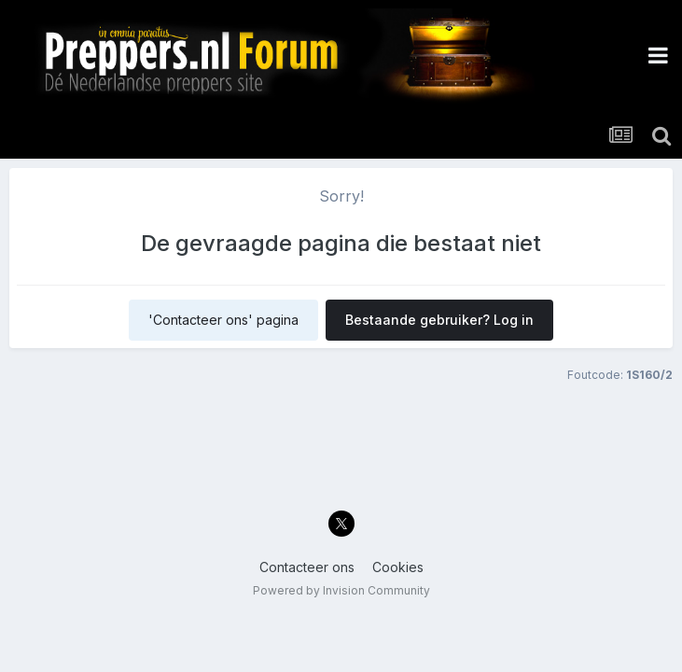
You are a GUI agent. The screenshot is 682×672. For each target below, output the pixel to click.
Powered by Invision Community (341, 590)
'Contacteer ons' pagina (223, 320)
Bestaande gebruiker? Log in (439, 320)
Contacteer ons (307, 567)
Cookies (398, 567)
